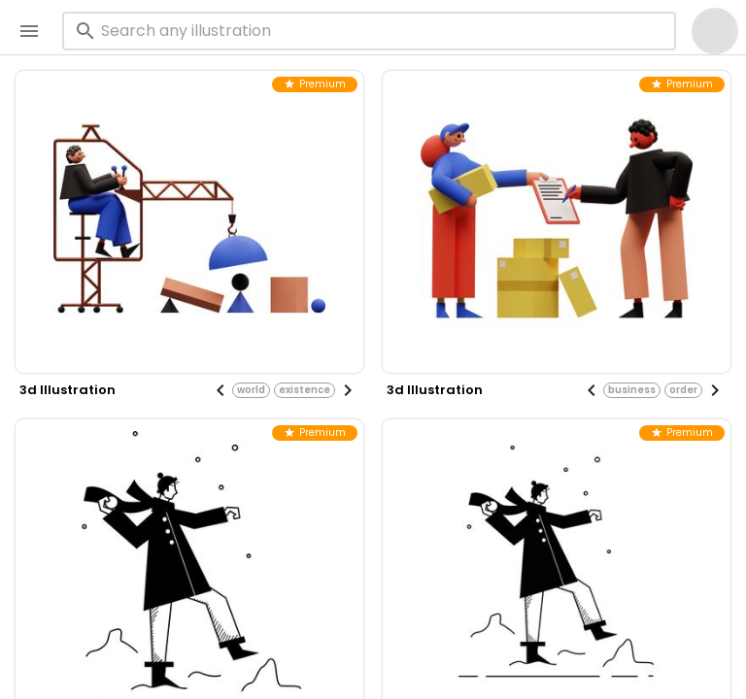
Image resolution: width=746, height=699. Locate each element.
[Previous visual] (220, 390)
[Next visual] (347, 390)
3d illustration (67, 390)
